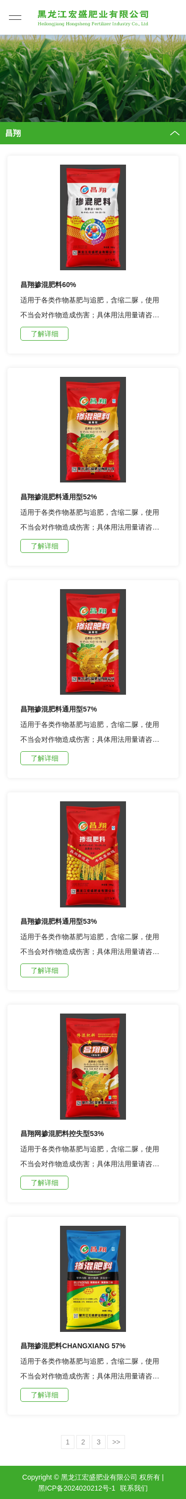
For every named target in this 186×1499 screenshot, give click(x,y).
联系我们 (134, 1488)
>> (116, 1442)
